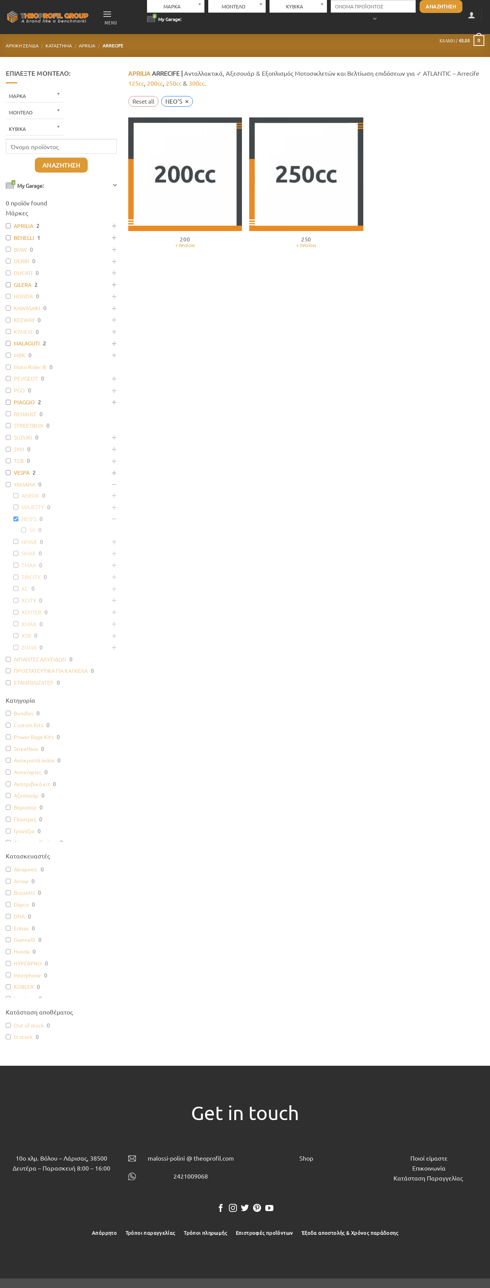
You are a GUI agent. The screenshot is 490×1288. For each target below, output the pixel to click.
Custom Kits (28, 724)
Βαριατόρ (25, 807)
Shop (306, 1158)
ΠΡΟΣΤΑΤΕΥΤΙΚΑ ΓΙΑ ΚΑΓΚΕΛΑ (51, 670)
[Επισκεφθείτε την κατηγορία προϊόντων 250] (306, 186)
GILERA (22, 284)
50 (32, 529)
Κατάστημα (59, 45)
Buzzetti (24, 892)
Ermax (21, 928)
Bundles (23, 713)
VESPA (21, 472)
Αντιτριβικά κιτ (32, 783)
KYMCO (23, 331)
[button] (110, 17)
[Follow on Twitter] (245, 1208)
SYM (19, 449)
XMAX (28, 623)
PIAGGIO (24, 402)
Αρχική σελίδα (22, 45)
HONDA (23, 296)
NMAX (29, 541)
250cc (173, 83)
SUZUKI (23, 437)
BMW (20, 249)
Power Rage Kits (34, 736)
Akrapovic (26, 869)
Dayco (21, 904)
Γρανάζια (24, 830)
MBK (19, 355)
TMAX (28, 565)
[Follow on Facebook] (221, 1208)
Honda (21, 951)
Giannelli (24, 939)
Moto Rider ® (30, 366)
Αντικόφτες (27, 772)
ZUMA (28, 647)
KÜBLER (24, 986)
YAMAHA (24, 484)
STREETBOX (28, 425)
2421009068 (190, 1176)
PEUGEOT (26, 378)
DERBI (21, 260)
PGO (19, 390)
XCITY (28, 600)
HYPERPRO (28, 963)
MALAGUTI (27, 343)
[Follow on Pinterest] (257, 1208)
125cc (136, 83)
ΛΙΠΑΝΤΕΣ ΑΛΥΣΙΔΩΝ (40, 659)
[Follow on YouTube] (269, 1208)
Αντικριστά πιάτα (34, 760)
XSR (26, 635)
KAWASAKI (27, 307)
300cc (196, 83)
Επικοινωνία (429, 1168)
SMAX (28, 553)
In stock (23, 1036)
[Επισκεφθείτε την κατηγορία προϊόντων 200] (185, 186)
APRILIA (87, 45)
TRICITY (31, 576)
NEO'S (28, 518)
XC (24, 588)
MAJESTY (32, 506)
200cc (155, 83)
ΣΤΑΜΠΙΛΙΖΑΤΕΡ (34, 682)
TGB (19, 460)
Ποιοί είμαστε (429, 1158)
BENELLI (24, 237)
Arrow (21, 881)
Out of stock (29, 1025)
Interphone (27, 975)
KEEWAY (24, 319)
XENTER (31, 612)
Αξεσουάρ (26, 795)
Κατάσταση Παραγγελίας (428, 1178)
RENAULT (25, 413)
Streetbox (26, 748)
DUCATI (23, 272)
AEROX (30, 495)
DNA (19, 916)
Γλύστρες (25, 819)
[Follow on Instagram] (233, 1208)
